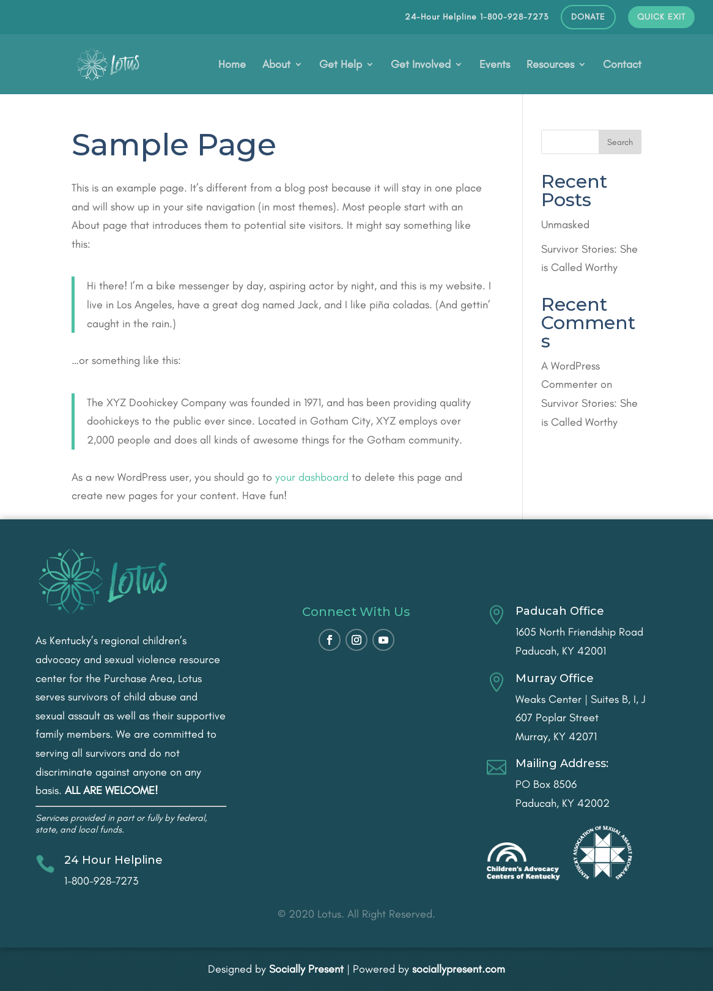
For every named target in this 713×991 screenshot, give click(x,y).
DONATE (588, 17)
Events (494, 65)
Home (232, 65)
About (276, 65)
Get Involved (421, 65)
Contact (622, 65)
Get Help (340, 65)
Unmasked (565, 224)
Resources (550, 65)
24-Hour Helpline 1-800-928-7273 (477, 17)
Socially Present (306, 969)
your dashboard (312, 477)
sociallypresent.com (458, 969)
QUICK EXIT (661, 17)
